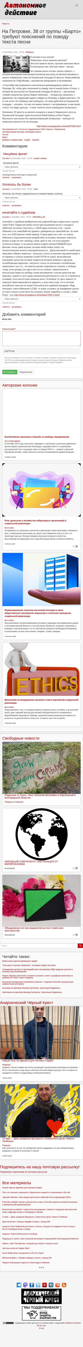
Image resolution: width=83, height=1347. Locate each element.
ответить (6, 177)
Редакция (30, 52)
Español (35, 140)
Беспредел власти (33, 132)
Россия (5, 134)
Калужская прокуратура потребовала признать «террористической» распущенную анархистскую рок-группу (37, 983)
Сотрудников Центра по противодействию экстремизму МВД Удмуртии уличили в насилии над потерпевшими (37, 970)
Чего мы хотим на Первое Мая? (16, 1248)
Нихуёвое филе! (15, 154)
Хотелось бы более (16, 184)
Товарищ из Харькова (14, 802)
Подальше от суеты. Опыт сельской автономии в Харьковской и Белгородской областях (40, 796)
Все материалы (16, 1183)
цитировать (16, 177)
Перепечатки (59, 129)
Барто (4, 137)
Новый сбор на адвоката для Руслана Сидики (27, 1060)
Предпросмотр (26, 372)
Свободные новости (20, 738)
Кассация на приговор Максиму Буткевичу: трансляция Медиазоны (31, 988)
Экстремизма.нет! (10, 129)
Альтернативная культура (13, 132)
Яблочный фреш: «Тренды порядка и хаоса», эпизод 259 (26, 1258)
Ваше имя (6, 319)
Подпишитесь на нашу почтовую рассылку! (40, 1167)
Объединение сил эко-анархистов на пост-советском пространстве (34, 929)
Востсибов (9, 528)
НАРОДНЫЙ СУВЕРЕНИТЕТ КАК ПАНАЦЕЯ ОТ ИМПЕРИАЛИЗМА (31, 863)
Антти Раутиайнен (12, 441)
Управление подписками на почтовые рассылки (23, 1172)
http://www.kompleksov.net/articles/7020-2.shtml (37, 295)
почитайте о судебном (18, 212)
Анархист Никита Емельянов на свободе (19, 1234)
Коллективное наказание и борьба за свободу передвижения (37, 437)
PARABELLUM (39, 217)
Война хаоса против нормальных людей (19, 961)
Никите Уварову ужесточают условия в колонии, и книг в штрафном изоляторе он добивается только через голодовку (37, 977)
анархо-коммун (40, 158)
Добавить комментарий (12, 140)
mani (36, 189)
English (27, 140)
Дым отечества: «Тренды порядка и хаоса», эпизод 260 (26, 1222)
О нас (41, 1328)
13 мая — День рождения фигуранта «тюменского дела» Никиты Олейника (38, 1140)
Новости (5, 24)
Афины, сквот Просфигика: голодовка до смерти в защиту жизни (30, 1243)
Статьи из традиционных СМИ (32, 129)
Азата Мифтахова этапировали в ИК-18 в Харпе (23, 1253)
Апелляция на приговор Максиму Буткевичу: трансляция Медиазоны (32, 992)
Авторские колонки (19, 385)
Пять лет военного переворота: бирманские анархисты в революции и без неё (36, 1192)
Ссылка (5, 158)
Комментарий (9, 329)
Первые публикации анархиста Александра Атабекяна (25, 1263)
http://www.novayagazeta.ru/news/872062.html (59, 126)
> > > (41, 1267)
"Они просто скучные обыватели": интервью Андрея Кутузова (28, 965)
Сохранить (10, 372)
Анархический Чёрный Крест (26, 1002)
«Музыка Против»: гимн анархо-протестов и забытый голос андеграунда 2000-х (36, 1197)
